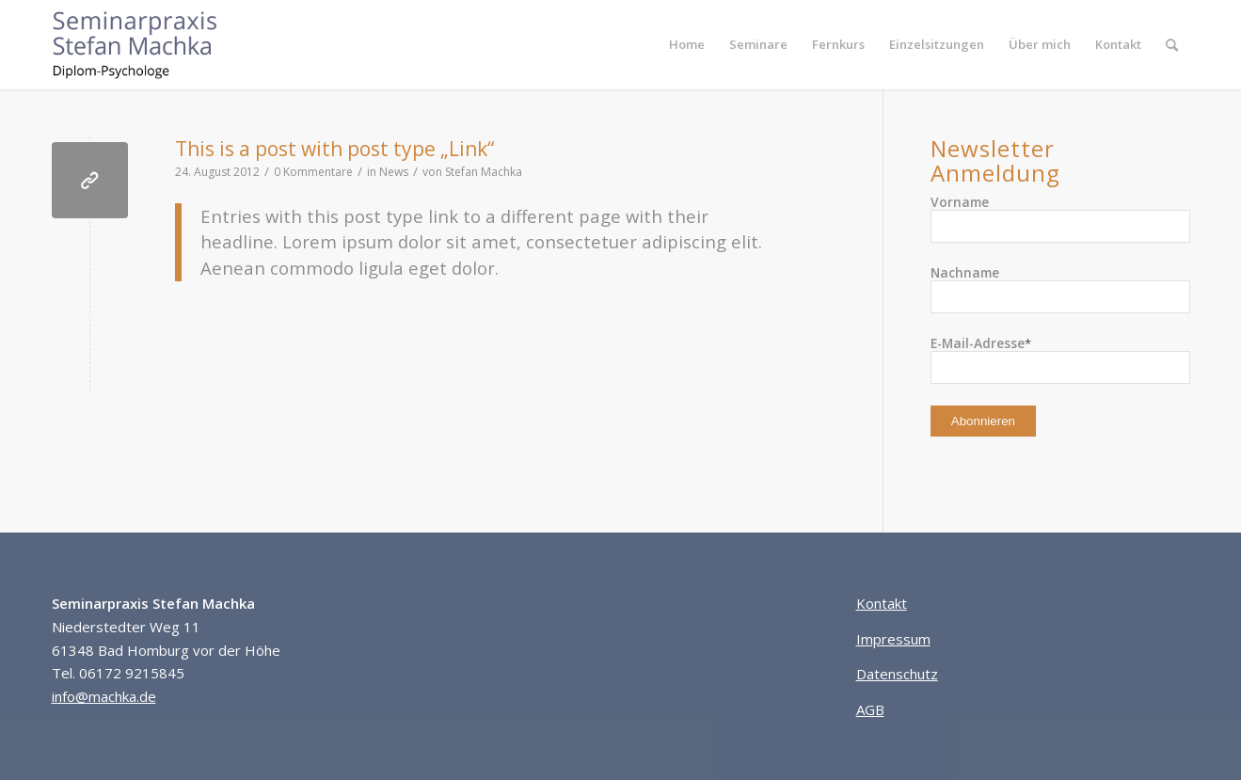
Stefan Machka (483, 172)
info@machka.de (104, 696)
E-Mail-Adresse (981, 343)
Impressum (893, 638)
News (393, 172)
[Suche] (1171, 44)
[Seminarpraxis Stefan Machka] (149, 44)
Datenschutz (897, 673)
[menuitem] (687, 44)
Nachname (965, 272)
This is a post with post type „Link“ (334, 148)
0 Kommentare (313, 172)
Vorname (960, 202)
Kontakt (881, 603)
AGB (870, 709)
